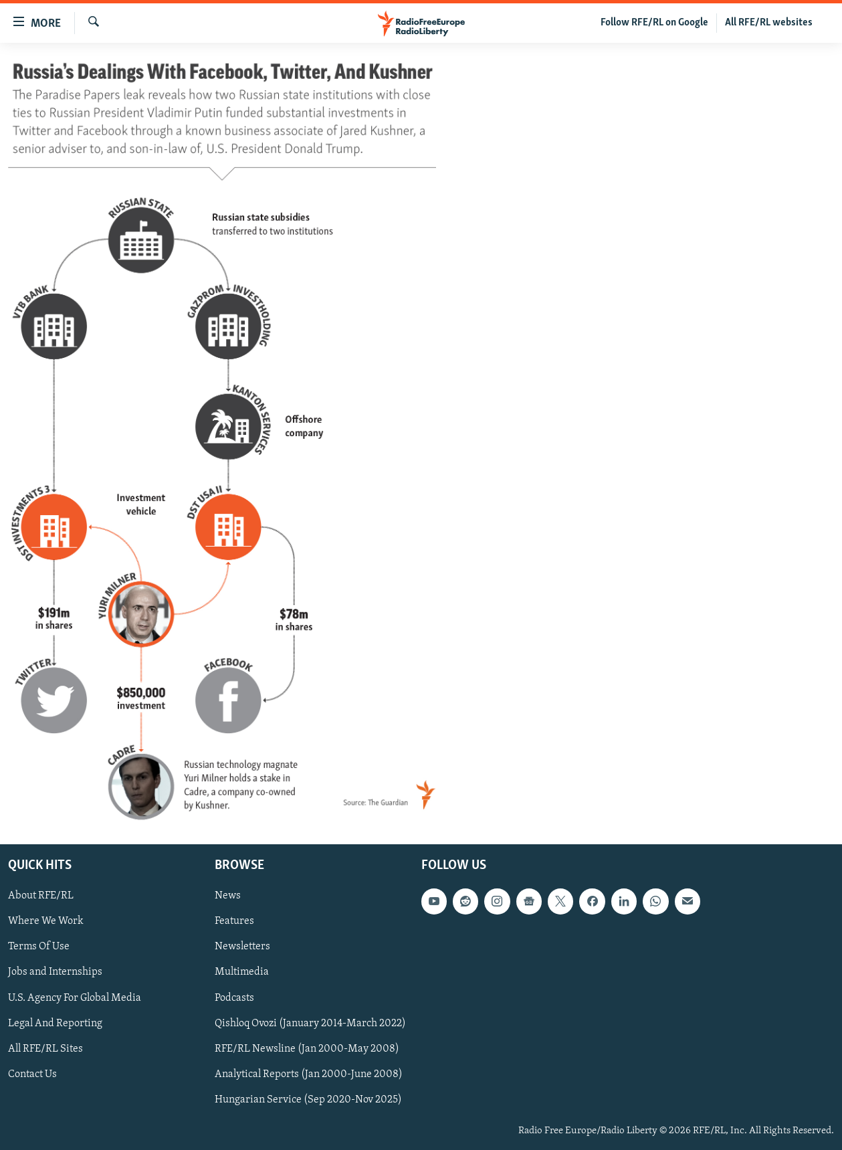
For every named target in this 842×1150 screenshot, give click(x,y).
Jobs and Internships (55, 972)
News (228, 896)
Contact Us (32, 1074)
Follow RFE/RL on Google (654, 22)
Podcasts (234, 998)
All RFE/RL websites (769, 22)
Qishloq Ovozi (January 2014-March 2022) (310, 1023)
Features (234, 922)
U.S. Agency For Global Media (74, 998)
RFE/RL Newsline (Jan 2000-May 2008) (307, 1049)
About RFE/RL (41, 896)
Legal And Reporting (55, 1023)
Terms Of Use (39, 947)
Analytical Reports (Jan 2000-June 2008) (309, 1074)
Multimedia (242, 972)
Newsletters (242, 947)
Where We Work (46, 922)
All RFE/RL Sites (45, 1049)
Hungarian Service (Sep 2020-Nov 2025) (308, 1099)
